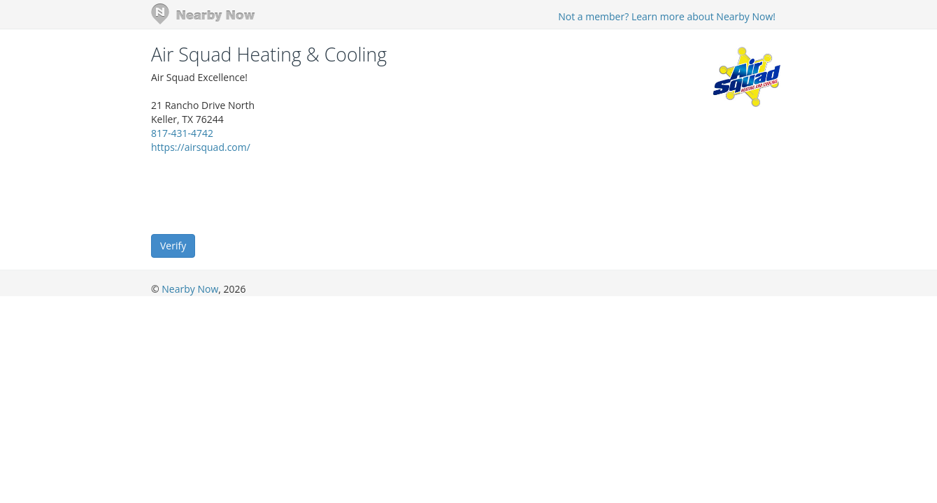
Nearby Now (190, 289)
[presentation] (257, 193)
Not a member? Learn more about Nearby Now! (666, 16)
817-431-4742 (182, 133)
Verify (173, 245)
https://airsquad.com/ (200, 147)
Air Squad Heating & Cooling (269, 54)
